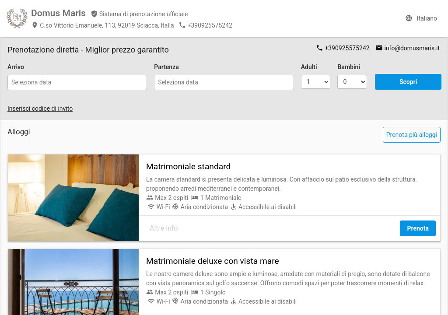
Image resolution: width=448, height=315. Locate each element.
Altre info (164, 228)
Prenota (418, 228)
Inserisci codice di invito (40, 108)
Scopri (408, 81)
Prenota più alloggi (411, 134)
